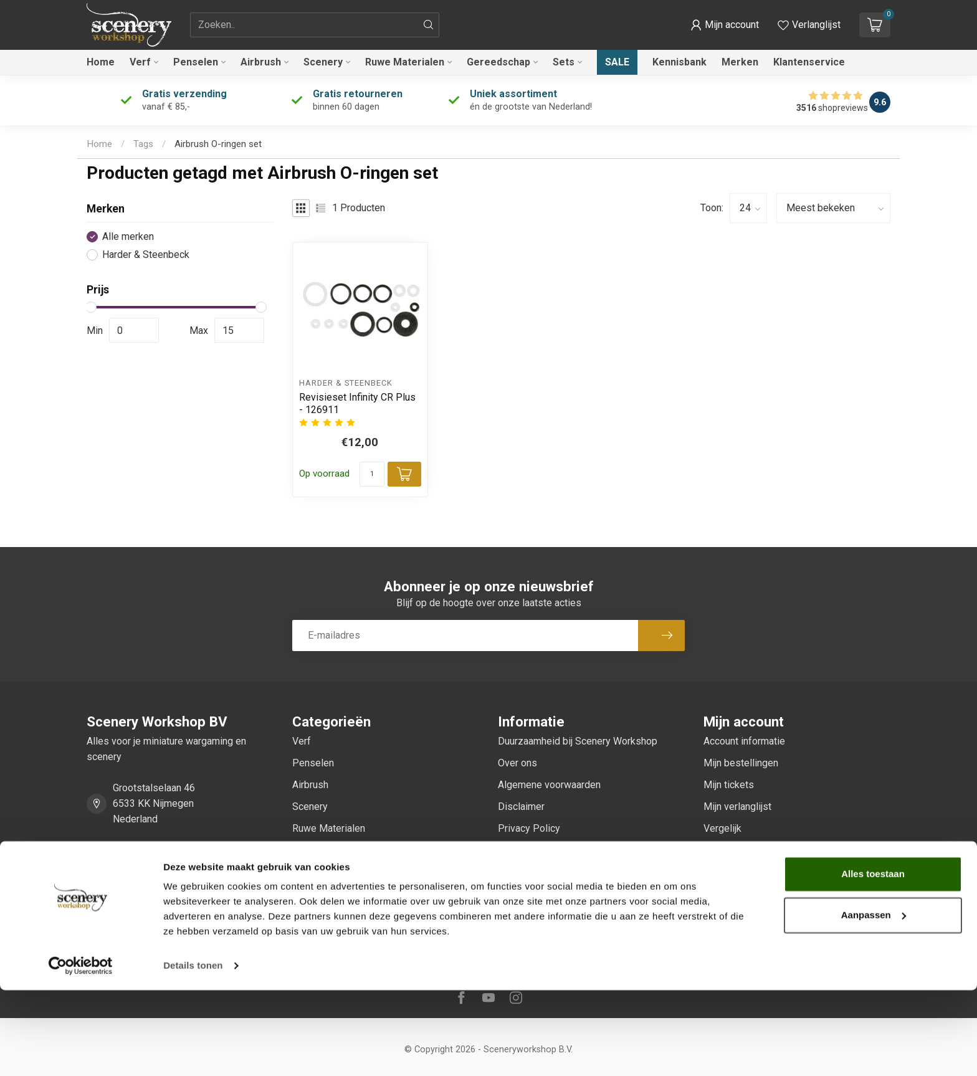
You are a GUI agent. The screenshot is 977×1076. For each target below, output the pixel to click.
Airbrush (261, 62)
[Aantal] (372, 474)
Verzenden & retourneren (552, 872)
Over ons (517, 763)
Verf (140, 62)
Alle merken (128, 236)
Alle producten (734, 850)
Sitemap (516, 916)
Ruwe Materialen (404, 62)
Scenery (323, 62)
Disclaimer (521, 806)
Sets (563, 62)
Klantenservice (809, 62)
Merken (740, 62)
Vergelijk (722, 828)
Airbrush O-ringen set (218, 144)
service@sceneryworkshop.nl (177, 888)
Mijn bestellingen (740, 763)
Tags (143, 144)
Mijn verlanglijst (737, 806)
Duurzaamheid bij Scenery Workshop (577, 741)
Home (101, 62)
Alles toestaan (873, 960)
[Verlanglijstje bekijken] (809, 24)
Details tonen (192, 1051)
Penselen (195, 62)
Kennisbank (679, 62)
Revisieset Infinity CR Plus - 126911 (357, 403)
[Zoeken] (428, 24)
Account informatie (744, 741)
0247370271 (141, 853)
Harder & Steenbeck (145, 254)
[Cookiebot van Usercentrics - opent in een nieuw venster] (80, 1051)
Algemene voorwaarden (549, 785)
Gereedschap (498, 62)
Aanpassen (873, 1000)
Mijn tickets (728, 785)
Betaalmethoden (533, 850)
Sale (617, 62)
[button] (724, 24)
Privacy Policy (529, 828)
